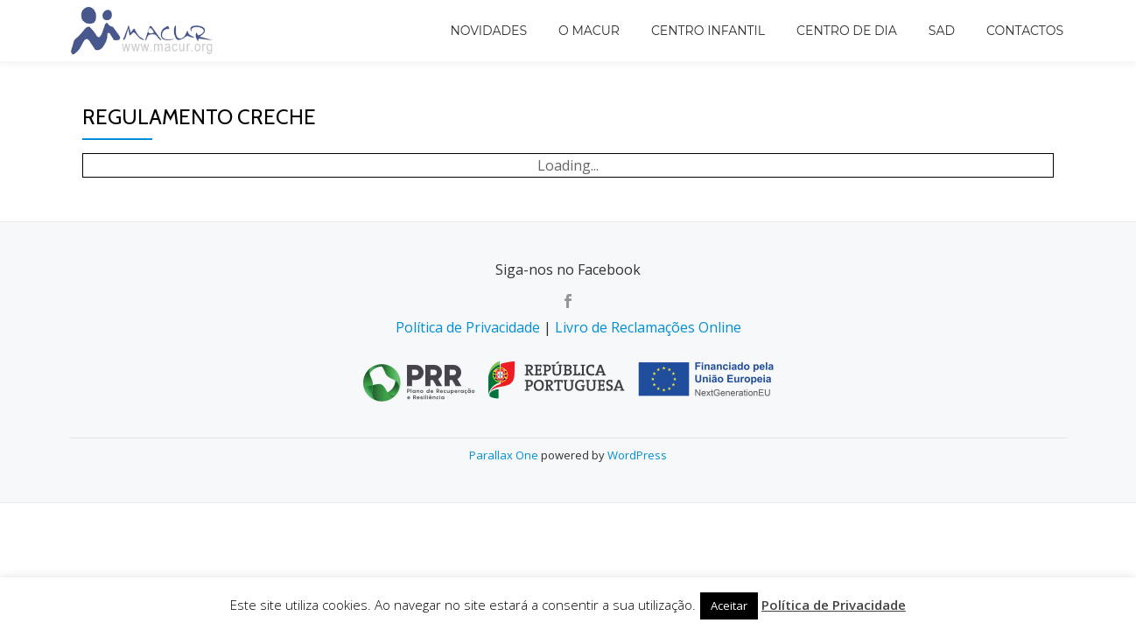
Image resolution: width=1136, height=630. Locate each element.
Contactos (1024, 30)
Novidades (488, 30)
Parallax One (505, 455)
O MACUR (589, 30)
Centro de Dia (846, 30)
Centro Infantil (708, 30)
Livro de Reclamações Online (648, 327)
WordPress (637, 455)
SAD (942, 30)
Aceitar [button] (729, 605)
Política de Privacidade (468, 327)
